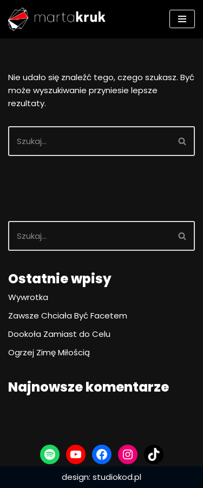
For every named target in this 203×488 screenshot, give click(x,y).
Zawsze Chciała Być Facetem (67, 315)
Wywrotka (28, 297)
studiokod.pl (117, 477)
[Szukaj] (89, 141)
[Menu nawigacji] (182, 19)
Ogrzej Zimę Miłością (49, 352)
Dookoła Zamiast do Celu (59, 334)
